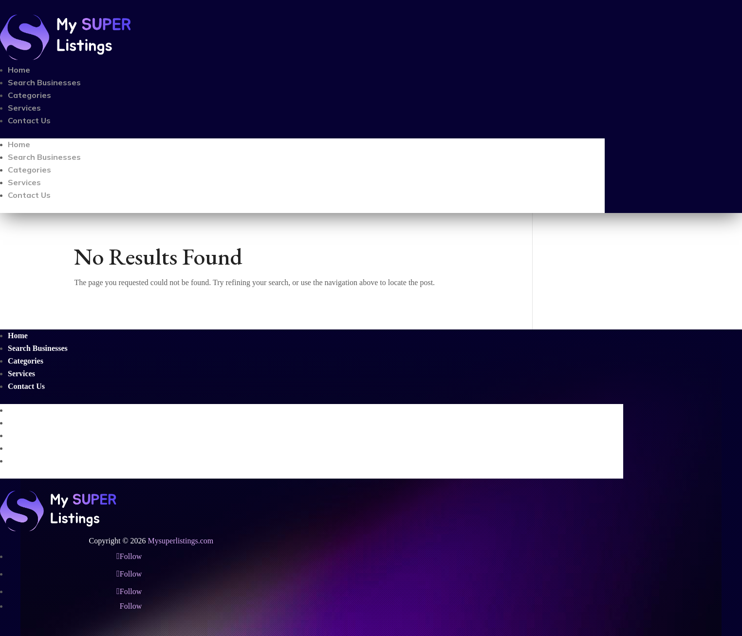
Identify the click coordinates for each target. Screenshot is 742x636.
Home (19, 70)
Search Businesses (44, 82)
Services (24, 108)
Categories (29, 95)
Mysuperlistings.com (181, 541)
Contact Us (29, 120)
